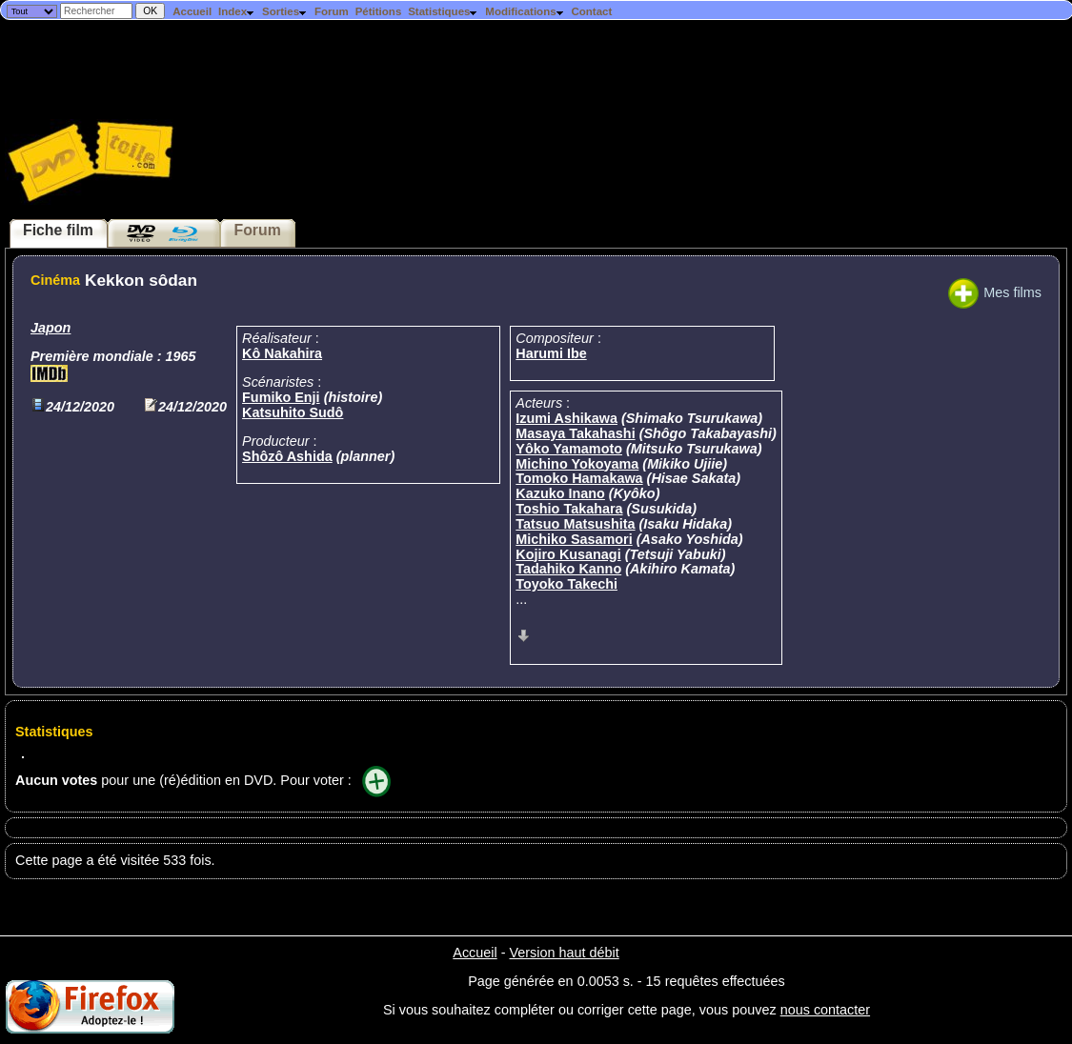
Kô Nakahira (282, 353)
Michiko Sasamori (574, 539)
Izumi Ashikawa (566, 418)
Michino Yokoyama (577, 464)
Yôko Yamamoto (569, 448)
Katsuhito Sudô (292, 412)
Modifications (524, 11)
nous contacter (825, 1009)
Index (236, 11)
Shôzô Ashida (287, 456)
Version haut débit (563, 952)
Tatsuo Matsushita (575, 524)
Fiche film (58, 230)
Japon (50, 327)
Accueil (192, 11)
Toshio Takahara (569, 508)
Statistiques (443, 11)
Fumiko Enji (281, 397)
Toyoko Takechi (566, 584)
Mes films (995, 292)
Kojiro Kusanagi (568, 554)
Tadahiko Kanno (568, 568)
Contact (591, 11)
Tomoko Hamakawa (579, 478)
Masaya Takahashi (575, 433)
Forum (331, 11)
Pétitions (378, 11)
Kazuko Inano (560, 493)
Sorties (285, 11)
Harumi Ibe (551, 353)
